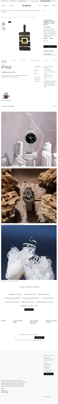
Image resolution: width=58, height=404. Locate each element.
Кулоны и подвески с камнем (29, 294)
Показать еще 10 (29, 309)
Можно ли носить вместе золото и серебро (9, 281)
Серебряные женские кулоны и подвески (44, 302)
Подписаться (39, 337)
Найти (56, 10)
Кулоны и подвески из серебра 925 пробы (31, 298)
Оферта (2, 388)
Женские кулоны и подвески (43, 294)
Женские (25, 17)
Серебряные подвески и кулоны (15, 294)
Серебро (30, 17)
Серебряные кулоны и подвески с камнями (29, 305)
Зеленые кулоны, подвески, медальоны (12, 298)
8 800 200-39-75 (4, 1)
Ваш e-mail (46, 41)
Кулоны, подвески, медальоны (7, 17)
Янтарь (34, 17)
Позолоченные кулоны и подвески (12, 302)
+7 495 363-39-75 (13, 1)
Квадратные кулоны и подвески (28, 302)
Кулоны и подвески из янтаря (47, 298)
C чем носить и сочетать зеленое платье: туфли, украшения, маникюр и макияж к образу (18, 167)
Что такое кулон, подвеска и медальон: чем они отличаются (13, 224)
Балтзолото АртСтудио (18, 17)
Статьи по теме (7, 106)
